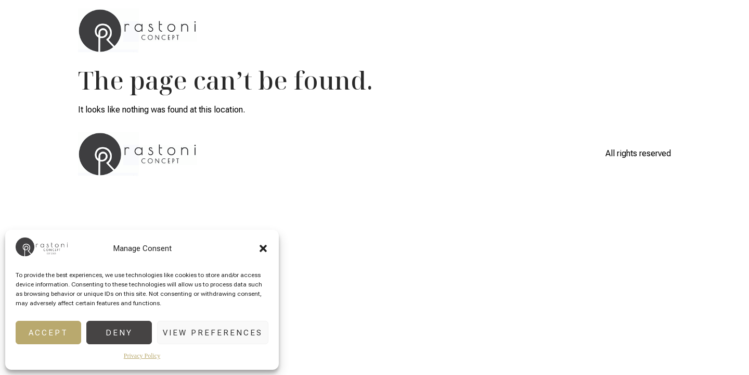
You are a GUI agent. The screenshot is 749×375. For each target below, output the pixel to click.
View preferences (213, 333)
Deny (119, 333)
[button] (263, 248)
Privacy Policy (142, 355)
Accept (48, 333)
